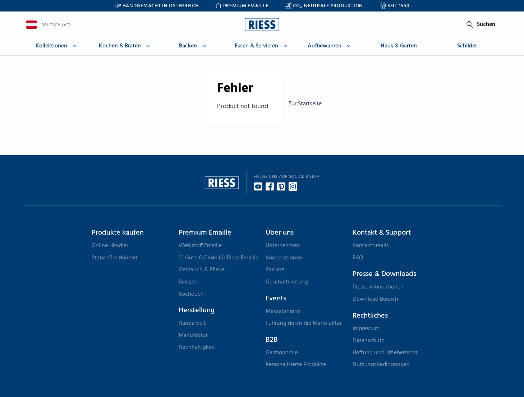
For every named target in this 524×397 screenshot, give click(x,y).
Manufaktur (193, 335)
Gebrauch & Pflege (202, 269)
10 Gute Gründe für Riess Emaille (218, 258)
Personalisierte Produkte (296, 364)
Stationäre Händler (115, 258)
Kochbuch (191, 294)
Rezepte (188, 282)
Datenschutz (368, 340)
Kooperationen (284, 258)
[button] (57, 47)
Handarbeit (192, 323)
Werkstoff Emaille (200, 245)
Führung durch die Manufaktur (304, 323)
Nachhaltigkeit (197, 347)
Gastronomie (282, 352)
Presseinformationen (378, 287)
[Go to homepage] (262, 24)
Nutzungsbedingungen (381, 364)
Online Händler (110, 245)
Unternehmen (282, 245)
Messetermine (283, 311)
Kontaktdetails (371, 245)
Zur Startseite (305, 104)
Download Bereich (375, 299)
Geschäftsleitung (287, 282)
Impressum (366, 328)
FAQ (358, 258)
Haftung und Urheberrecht (385, 352)
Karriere (275, 269)
